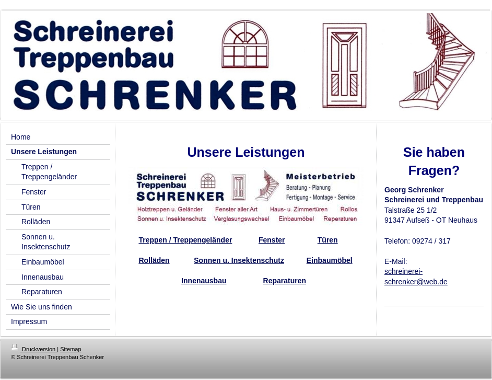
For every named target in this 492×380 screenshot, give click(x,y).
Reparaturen (284, 281)
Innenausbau (203, 281)
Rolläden (153, 260)
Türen (328, 240)
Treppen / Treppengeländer (185, 240)
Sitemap (70, 349)
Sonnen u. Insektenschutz (239, 260)
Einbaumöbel (330, 260)
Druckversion (34, 349)
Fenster (272, 240)
